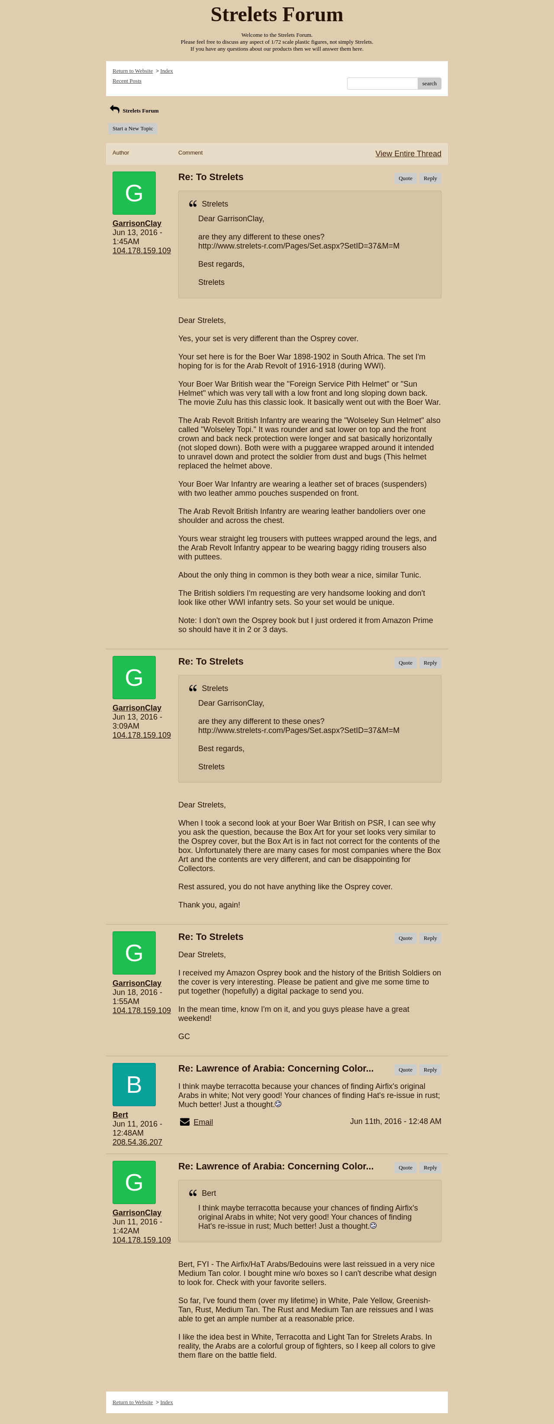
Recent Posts (127, 80)
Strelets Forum (133, 110)
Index (166, 71)
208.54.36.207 (137, 1142)
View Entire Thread (408, 153)
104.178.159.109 (142, 250)
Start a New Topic (133, 128)
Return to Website (133, 71)
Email (203, 1122)
